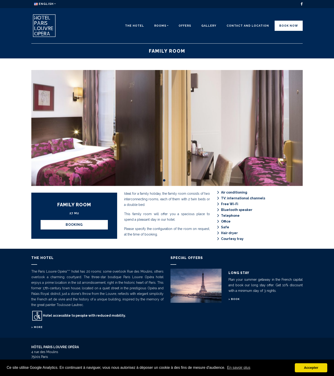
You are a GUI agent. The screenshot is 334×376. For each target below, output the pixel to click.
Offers (185, 25)
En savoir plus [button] (238, 368)
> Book (234, 299)
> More (37, 327)
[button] (164, 180)
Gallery (208, 25)
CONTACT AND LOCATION (248, 25)
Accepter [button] (311, 368)
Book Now (288, 25)
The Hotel (134, 25)
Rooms (160, 25)
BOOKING (74, 224)
